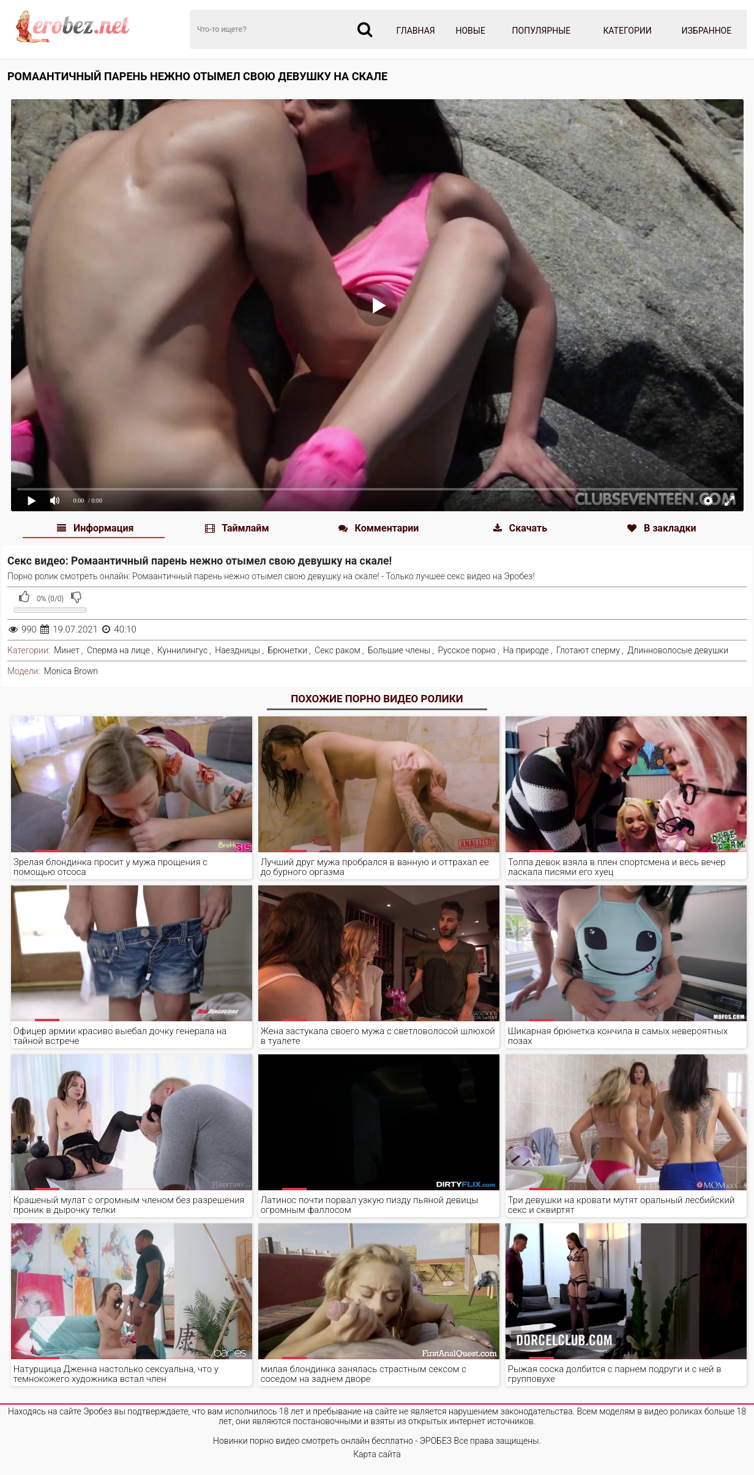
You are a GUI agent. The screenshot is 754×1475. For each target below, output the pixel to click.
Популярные (541, 31)
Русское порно (467, 650)
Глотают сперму (588, 650)
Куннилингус (182, 650)
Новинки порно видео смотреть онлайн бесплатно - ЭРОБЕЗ (332, 1441)
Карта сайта (377, 1454)
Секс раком (337, 650)
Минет (67, 650)
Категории (627, 31)
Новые (470, 31)
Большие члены (399, 650)
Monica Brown (71, 671)
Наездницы (237, 650)
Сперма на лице (118, 650)
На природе (526, 650)
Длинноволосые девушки (677, 650)
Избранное (707, 31)
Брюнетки (287, 650)
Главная (416, 31)
